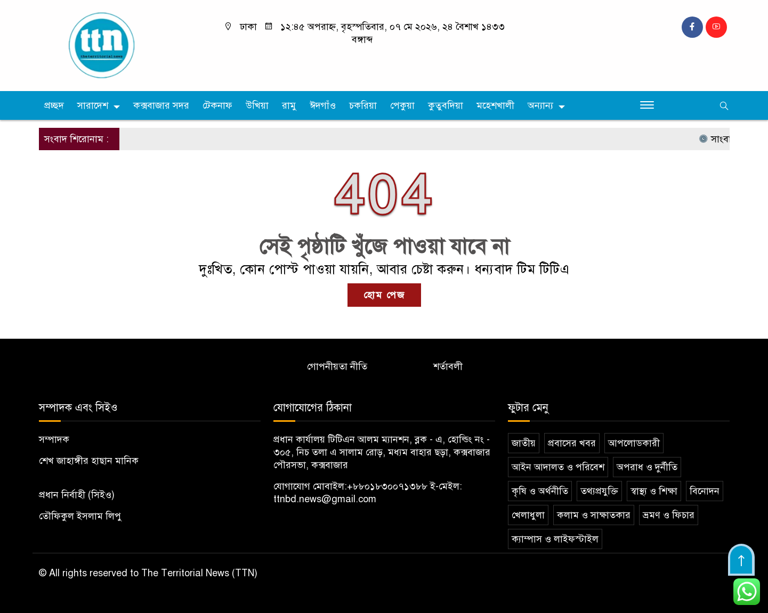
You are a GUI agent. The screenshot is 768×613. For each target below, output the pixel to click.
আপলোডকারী (634, 443)
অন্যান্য (540, 105)
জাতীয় (524, 443)
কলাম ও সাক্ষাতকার (593, 515)
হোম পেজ (384, 295)
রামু (289, 105)
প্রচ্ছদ (54, 105)
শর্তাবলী (448, 366)
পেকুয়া (402, 105)
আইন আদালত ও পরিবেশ (558, 467)
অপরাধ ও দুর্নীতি (647, 467)
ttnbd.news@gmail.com (324, 499)
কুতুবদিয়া (445, 105)
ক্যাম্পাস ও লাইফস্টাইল (555, 539)
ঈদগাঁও (323, 105)
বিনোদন (705, 491)
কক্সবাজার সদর (161, 105)
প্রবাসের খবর (572, 443)
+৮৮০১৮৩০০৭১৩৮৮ (387, 486)
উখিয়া (257, 105)
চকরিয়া (363, 105)
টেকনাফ (217, 105)
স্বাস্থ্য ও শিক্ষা (653, 491)
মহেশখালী (495, 105)
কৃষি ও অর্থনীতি (540, 491)
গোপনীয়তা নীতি (337, 366)
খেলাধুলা (528, 515)
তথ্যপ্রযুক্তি (599, 491)
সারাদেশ (92, 105)
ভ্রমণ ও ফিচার (668, 515)
